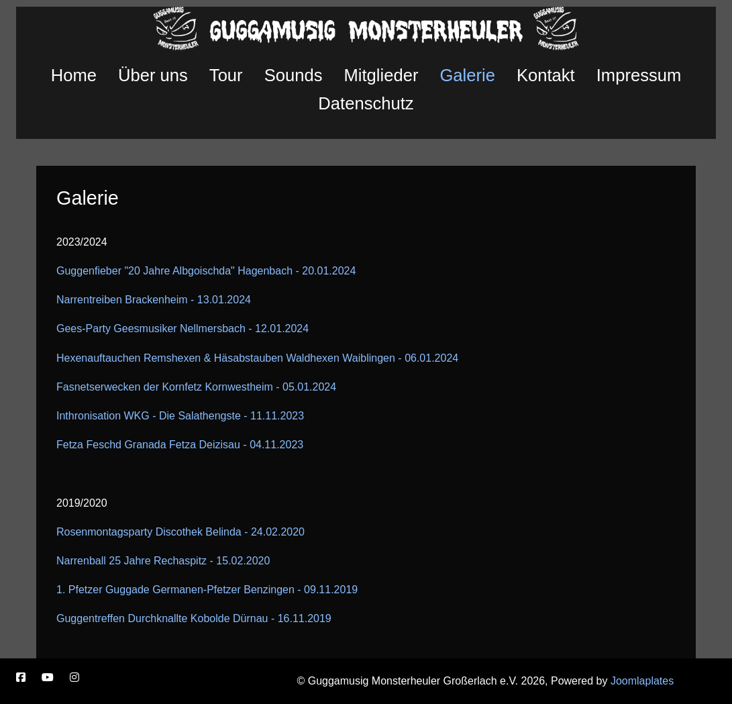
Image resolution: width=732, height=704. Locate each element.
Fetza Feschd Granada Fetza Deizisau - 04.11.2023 (179, 444)
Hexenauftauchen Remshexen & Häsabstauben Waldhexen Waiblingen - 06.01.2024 (257, 358)
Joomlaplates (642, 681)
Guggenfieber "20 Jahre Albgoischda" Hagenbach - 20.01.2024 (206, 270)
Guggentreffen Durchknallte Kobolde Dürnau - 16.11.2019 (193, 618)
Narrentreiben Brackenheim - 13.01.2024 (153, 299)
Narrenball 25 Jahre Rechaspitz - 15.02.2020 (163, 560)
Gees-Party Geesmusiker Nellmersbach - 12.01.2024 (182, 328)
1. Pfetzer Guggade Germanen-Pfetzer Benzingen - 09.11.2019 (207, 589)
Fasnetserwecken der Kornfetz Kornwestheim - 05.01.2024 (196, 387)
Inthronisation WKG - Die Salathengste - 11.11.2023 (180, 415)
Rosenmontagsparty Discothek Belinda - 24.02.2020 (180, 532)
